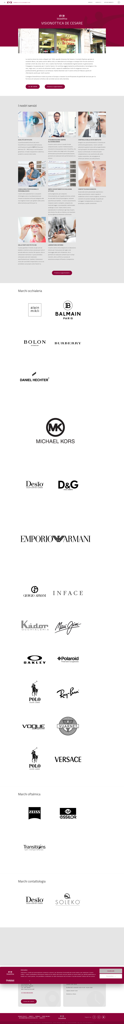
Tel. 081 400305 (33, 86)
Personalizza (24, 1021)
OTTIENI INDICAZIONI (27, 992)
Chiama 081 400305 (28, 1001)
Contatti (97, 2)
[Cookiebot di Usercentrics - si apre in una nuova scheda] (10, 1021)
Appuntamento (107, 2)
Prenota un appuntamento (55, 86)
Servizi (89, 2)
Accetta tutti (110, 1011)
